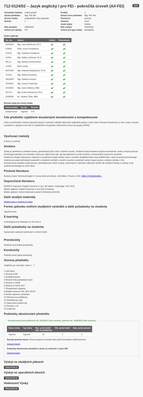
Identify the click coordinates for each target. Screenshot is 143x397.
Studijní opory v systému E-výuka (18, 202)
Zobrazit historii (13, 344)
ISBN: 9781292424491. (92, 176)
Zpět (136, 5)
